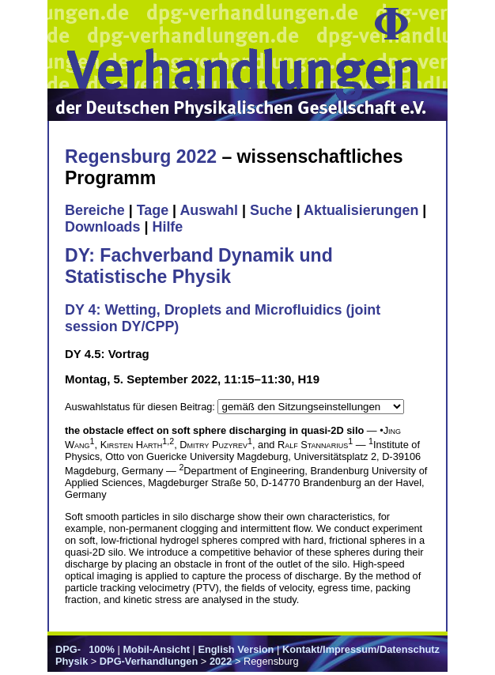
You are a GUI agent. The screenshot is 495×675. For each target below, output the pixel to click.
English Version (236, 649)
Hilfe (167, 227)
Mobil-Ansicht (156, 649)
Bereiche (95, 210)
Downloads (103, 227)
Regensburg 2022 (141, 156)
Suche (271, 210)
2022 (221, 661)
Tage (152, 210)
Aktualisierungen (361, 210)
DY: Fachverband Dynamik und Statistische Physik (199, 266)
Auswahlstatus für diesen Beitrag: (141, 407)
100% (102, 649)
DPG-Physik (71, 655)
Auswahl (208, 210)
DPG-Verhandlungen (149, 661)
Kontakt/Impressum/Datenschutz (361, 649)
